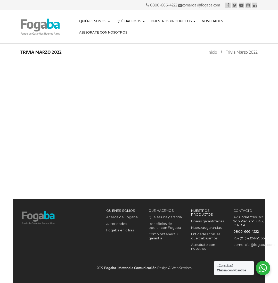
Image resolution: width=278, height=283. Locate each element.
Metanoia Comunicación (137, 268)
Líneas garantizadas (207, 221)
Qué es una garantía (165, 217)
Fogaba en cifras (120, 230)
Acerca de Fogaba (122, 217)
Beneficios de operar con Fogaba (165, 226)
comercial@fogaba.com (200, 5)
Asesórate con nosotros (203, 246)
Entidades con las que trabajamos (205, 236)
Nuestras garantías (206, 228)
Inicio (212, 52)
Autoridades (116, 224)
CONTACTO (242, 211)
